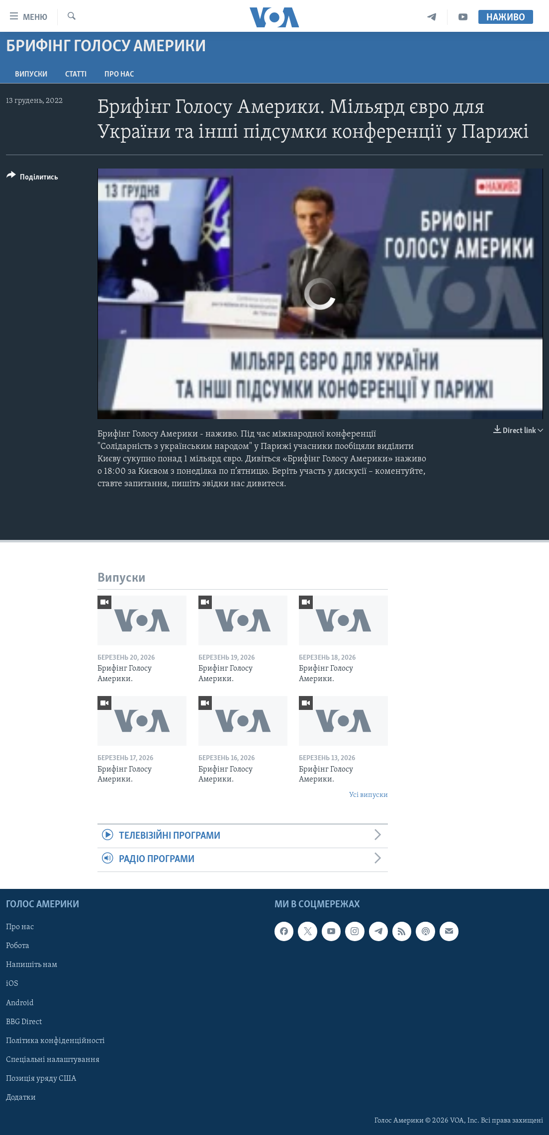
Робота (17, 946)
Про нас (119, 75)
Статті (76, 75)
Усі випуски (368, 795)
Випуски (31, 75)
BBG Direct (24, 1022)
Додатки (21, 1097)
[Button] (32, 179)
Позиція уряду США (41, 1078)
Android (20, 1003)
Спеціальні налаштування (52, 1059)
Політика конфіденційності (55, 1041)
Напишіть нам (31, 965)
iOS (12, 984)
